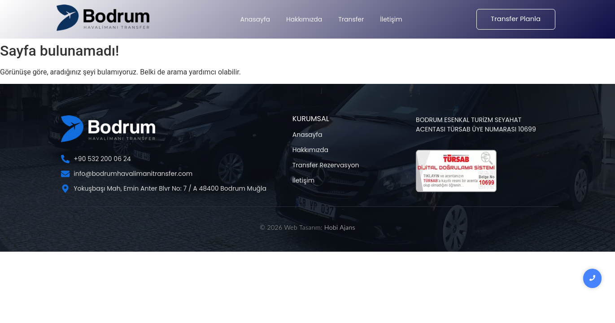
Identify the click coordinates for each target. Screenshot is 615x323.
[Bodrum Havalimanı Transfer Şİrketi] (103, 17)
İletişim (303, 180)
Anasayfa (307, 134)
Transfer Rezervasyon (325, 165)
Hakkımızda (310, 149)
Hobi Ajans (339, 227)
